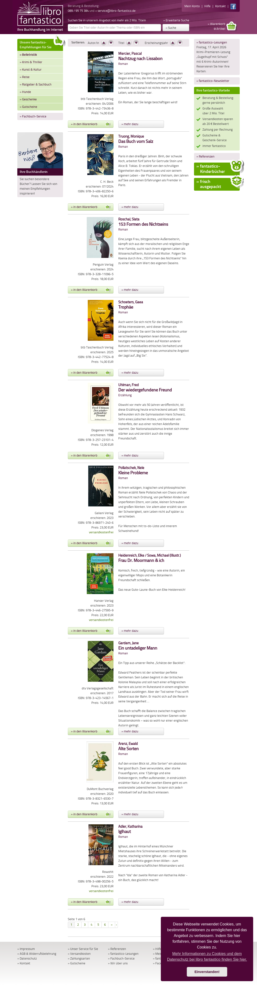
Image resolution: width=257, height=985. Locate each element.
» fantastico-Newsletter (212, 81)
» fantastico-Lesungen (211, 42)
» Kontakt (23, 963)
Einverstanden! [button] (206, 972)
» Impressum (26, 949)
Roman (140, 59)
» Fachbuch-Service (33, 116)
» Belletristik (28, 54)
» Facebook (160, 963)
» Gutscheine (28, 107)
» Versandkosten (79, 953)
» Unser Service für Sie (83, 949)
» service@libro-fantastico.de (115, 10)
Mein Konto (192, 6)
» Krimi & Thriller (31, 62)
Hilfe (207, 6)
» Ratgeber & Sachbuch (35, 84)
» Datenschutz (27, 958)
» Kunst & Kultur (31, 69)
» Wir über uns (118, 963)
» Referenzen (205, 156)
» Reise (25, 77)
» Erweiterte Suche (176, 20)
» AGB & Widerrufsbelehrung (36, 953)
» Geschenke (28, 99)
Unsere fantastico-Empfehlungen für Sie (41, 44)
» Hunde (25, 92)
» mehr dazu (129, 124)
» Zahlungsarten (79, 958)
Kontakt (220, 6)
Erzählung (145, 390)
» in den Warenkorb (90, 124)
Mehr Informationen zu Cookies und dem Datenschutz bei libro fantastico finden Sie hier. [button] (207, 956)
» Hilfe (157, 949)
